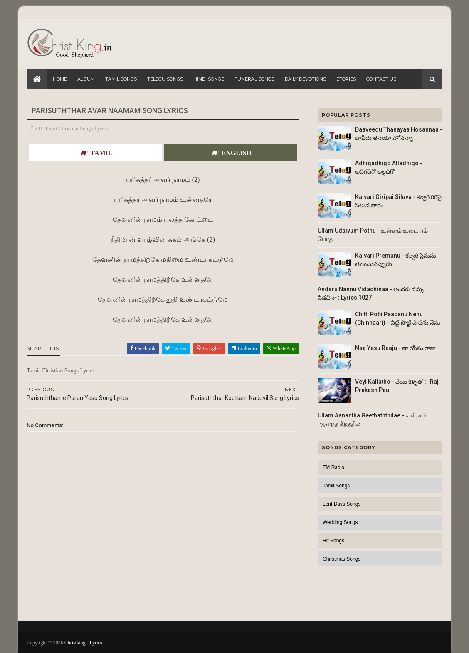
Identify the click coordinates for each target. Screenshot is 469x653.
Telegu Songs (165, 79)
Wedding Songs (340, 522)
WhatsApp (281, 348)
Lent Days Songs (341, 504)
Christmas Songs (341, 559)
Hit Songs (333, 541)
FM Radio (333, 467)
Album (86, 79)
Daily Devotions (305, 79)
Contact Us (381, 79)
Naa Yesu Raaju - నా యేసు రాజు (395, 348)
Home (60, 79)
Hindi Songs (208, 79)
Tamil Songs (121, 79)
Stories (346, 79)
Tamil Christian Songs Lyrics (76, 128)
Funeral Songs (254, 79)
